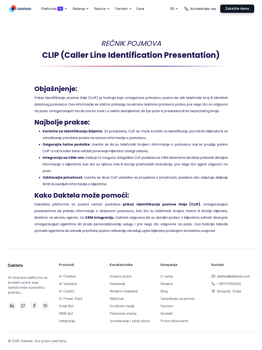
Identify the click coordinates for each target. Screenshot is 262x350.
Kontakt (166, 313)
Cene (140, 9)
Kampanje (117, 284)
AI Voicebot (68, 284)
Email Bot (66, 306)
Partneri (167, 306)
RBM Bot (66, 313)
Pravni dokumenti (174, 321)
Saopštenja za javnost (178, 299)
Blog (164, 291)
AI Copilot (66, 291)
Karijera (166, 284)
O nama (167, 276)
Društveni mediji (122, 306)
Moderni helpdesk (124, 291)
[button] (53, 8)
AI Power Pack (71, 299)
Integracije (67, 321)
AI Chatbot (67, 276)
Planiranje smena (123, 313)
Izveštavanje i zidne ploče (130, 321)
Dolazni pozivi (121, 276)
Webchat (116, 299)
